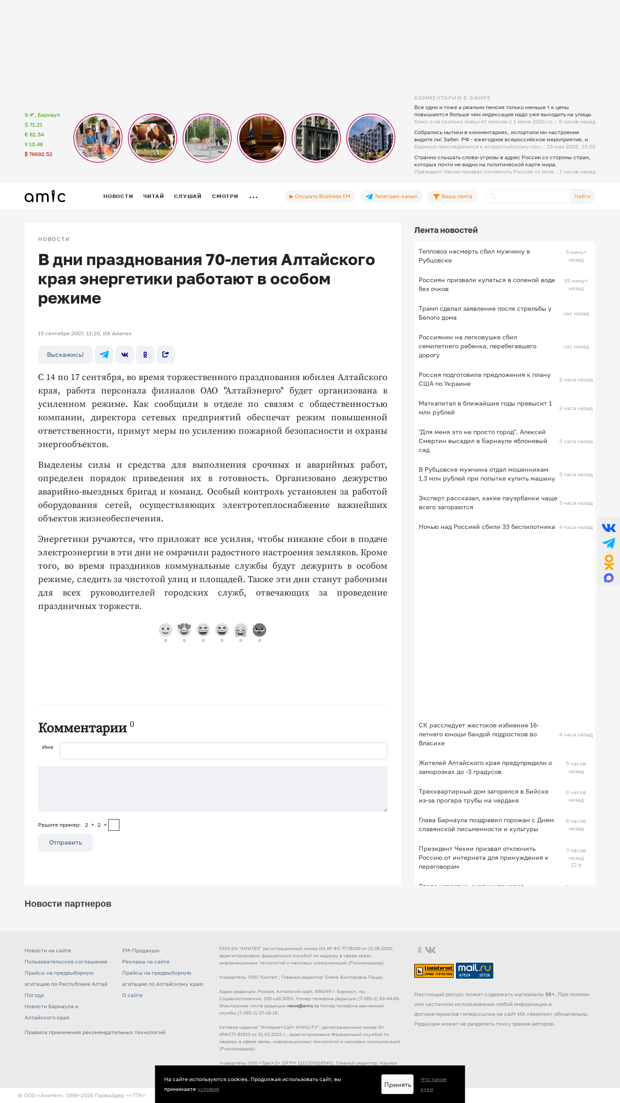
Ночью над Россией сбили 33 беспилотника (487, 526)
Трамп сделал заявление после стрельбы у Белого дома (485, 312)
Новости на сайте (48, 950)
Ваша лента (452, 196)
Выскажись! (65, 354)
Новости (118, 196)
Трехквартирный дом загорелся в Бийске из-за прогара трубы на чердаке (483, 795)
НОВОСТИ (54, 239)
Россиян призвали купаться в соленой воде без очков (487, 284)
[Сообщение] (212, 789)
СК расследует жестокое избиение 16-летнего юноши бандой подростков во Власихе (479, 734)
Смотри (225, 196)
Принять (397, 1084)
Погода (34, 995)
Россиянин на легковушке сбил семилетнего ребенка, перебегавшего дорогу (477, 346)
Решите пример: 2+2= (72, 824)
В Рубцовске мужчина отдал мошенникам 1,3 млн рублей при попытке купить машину (487, 473)
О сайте (132, 995)
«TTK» (137, 1095)
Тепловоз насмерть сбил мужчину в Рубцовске (474, 255)
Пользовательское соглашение (66, 961)
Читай (153, 196)
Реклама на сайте (146, 961)
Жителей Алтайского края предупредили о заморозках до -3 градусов (485, 767)
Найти (582, 196)
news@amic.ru (303, 1005)
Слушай (188, 196)
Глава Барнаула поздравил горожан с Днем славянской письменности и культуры (486, 824)
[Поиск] (528, 196)
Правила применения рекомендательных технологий (95, 1032)
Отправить (65, 842)
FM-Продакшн (140, 950)
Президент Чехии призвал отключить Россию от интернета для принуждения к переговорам (483, 857)
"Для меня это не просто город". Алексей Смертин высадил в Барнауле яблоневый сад (483, 440)
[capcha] (113, 825)
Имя (47, 747)
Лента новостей (446, 230)
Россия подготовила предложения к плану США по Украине (485, 379)
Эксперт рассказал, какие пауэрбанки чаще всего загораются (488, 502)
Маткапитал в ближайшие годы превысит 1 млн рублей (485, 407)
